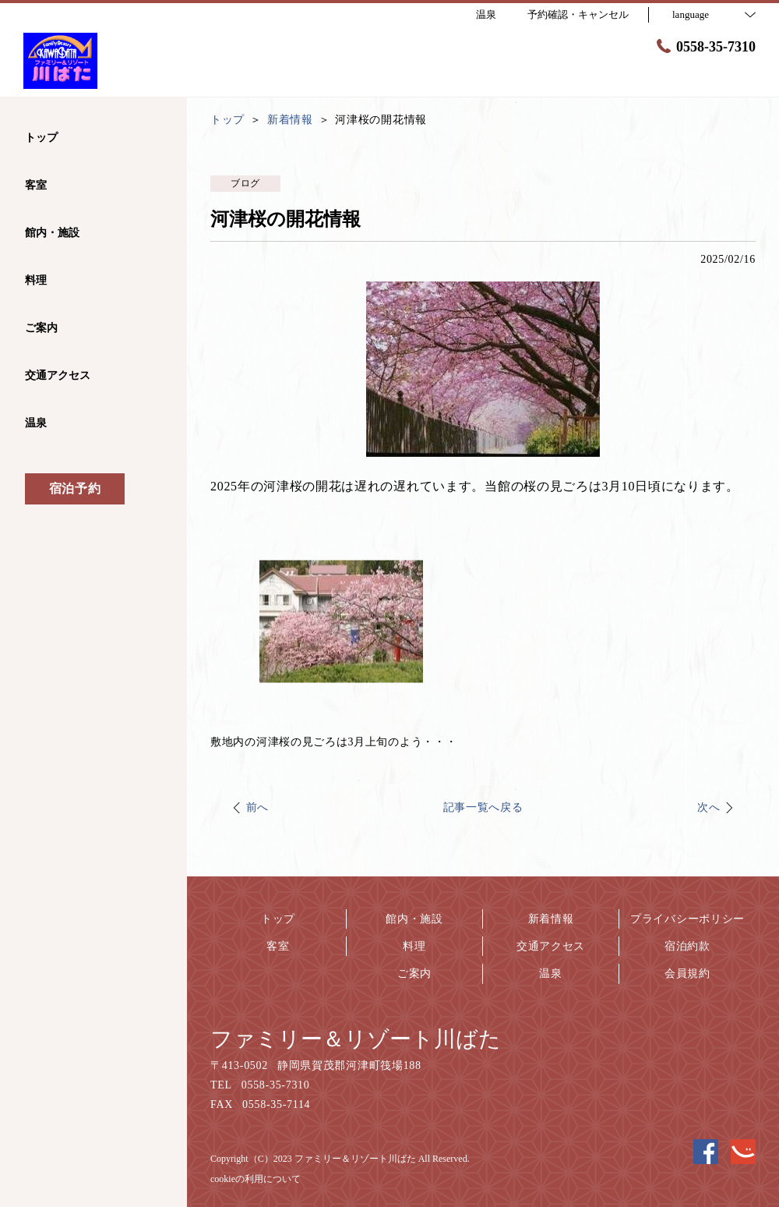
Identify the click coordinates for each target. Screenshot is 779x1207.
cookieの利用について (255, 1178)
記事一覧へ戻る (483, 807)
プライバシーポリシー (687, 919)
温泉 (550, 973)
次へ (708, 807)
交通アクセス (550, 946)
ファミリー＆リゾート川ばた (355, 1039)
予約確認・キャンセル (578, 14)
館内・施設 (414, 919)
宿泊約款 (687, 946)
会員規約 (687, 973)
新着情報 (551, 919)
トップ (278, 919)
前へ (257, 807)
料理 (414, 946)
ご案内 (414, 973)
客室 (277, 946)
